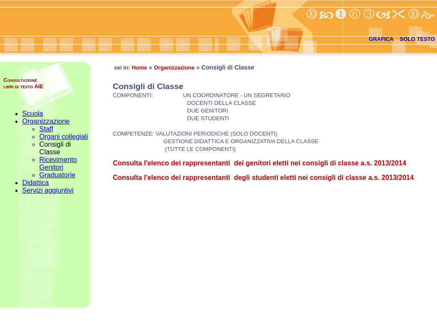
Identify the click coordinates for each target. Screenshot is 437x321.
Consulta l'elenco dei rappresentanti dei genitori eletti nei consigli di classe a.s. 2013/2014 (259, 163)
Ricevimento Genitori (58, 163)
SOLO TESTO (417, 39)
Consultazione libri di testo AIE (23, 83)
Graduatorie (57, 175)
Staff (46, 129)
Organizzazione (46, 121)
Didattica (35, 182)
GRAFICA (381, 39)
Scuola (32, 113)
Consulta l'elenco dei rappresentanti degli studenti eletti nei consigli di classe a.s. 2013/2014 (263, 177)
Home (139, 67)
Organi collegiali (63, 136)
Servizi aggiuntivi (47, 190)
